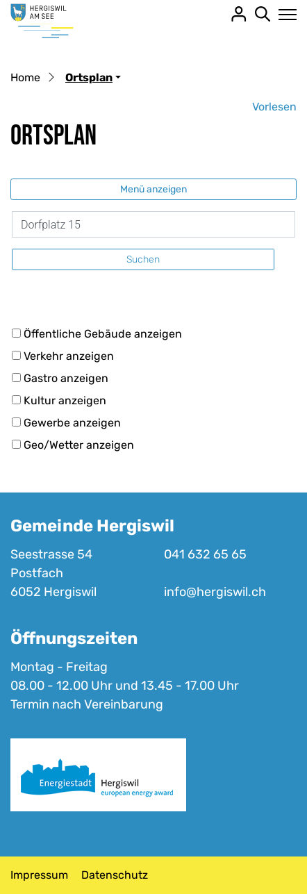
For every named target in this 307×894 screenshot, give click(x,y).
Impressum (39, 874)
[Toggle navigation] (284, 14)
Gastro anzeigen (66, 378)
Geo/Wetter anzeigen (79, 445)
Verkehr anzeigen (69, 356)
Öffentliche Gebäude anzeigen (103, 333)
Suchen (143, 259)
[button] (93, 77)
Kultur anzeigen (65, 400)
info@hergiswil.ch (215, 591)
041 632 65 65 (205, 554)
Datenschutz (114, 874)
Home (25, 77)
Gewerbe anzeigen (72, 422)
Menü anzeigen (153, 189)
